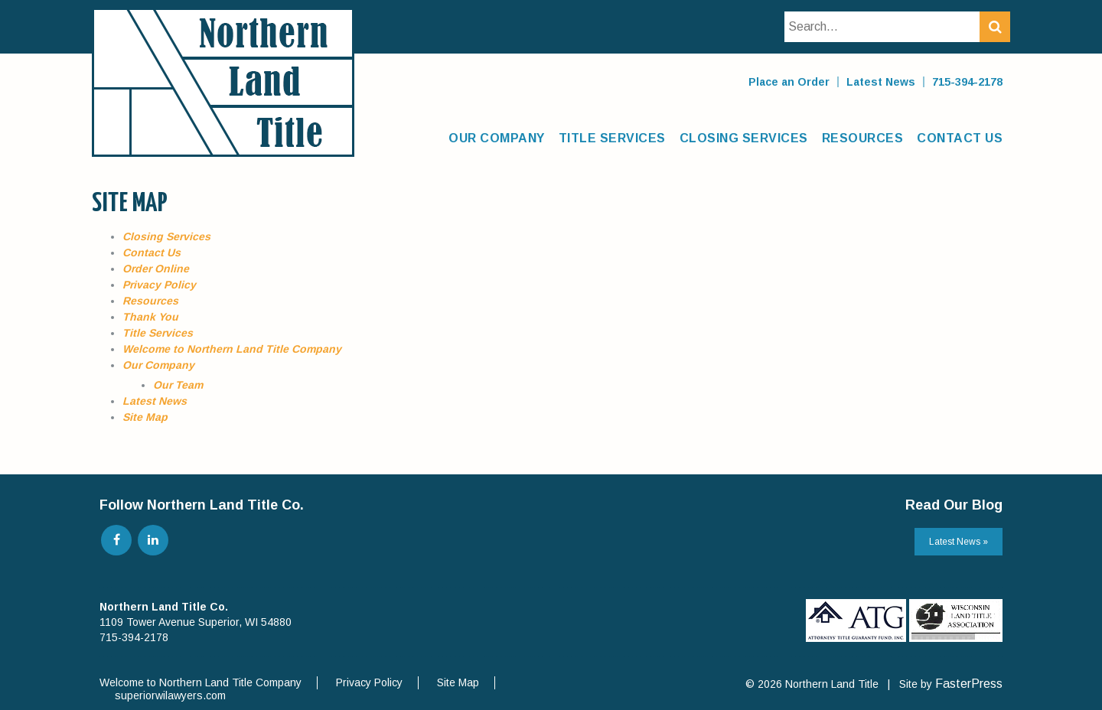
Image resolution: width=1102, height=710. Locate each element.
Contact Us (960, 138)
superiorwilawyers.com (170, 695)
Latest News (880, 82)
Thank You (150, 317)
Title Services (612, 138)
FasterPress (969, 683)
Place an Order (789, 82)
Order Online (155, 268)
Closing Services (744, 138)
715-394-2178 (967, 82)
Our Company (496, 138)
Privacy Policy (159, 284)
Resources (863, 138)
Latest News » (958, 541)
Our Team (178, 385)
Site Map (145, 417)
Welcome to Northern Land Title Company (231, 349)
